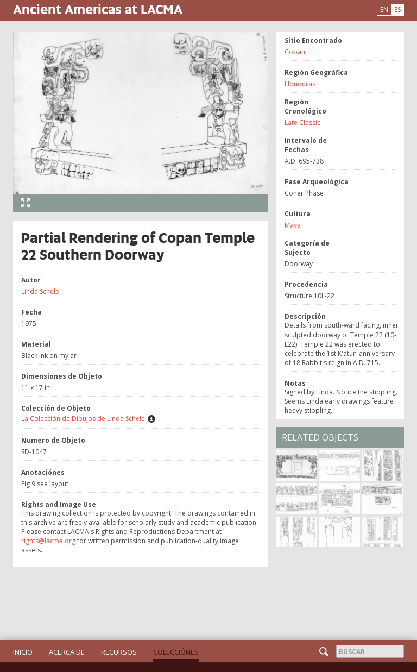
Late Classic (302, 122)
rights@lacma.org (48, 540)
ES (397, 9)
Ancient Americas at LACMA (97, 9)
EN (384, 9)
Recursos (119, 652)
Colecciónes (176, 652)
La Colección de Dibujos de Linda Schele (83, 418)
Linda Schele (40, 291)
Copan (295, 51)
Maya (293, 225)
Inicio (23, 652)
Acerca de (67, 652)
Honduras (300, 84)
